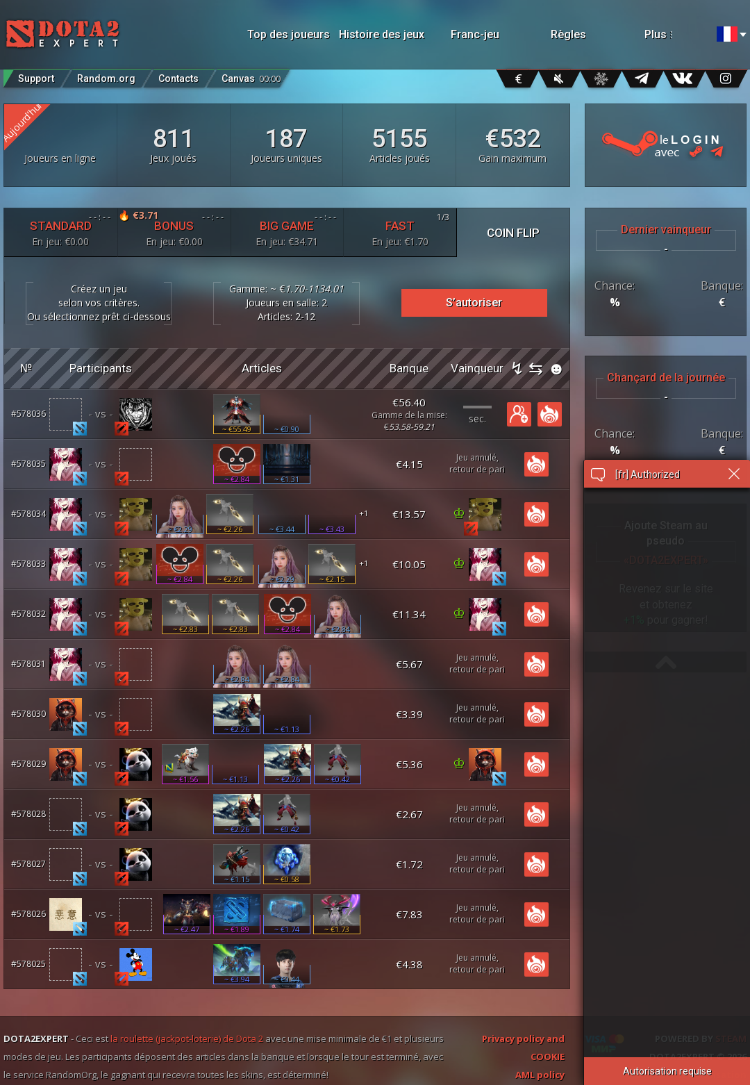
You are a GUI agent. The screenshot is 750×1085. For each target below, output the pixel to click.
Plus (674, 34)
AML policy (540, 1074)
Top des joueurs (288, 34)
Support (36, 78)
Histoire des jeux (381, 34)
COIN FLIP (513, 233)
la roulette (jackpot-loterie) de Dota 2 (186, 1038)
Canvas (251, 75)
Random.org (106, 78)
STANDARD (60, 229)
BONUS (174, 228)
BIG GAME (287, 229)
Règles (568, 34)
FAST (400, 229)
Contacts (178, 78)
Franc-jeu (475, 34)
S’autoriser (474, 302)
